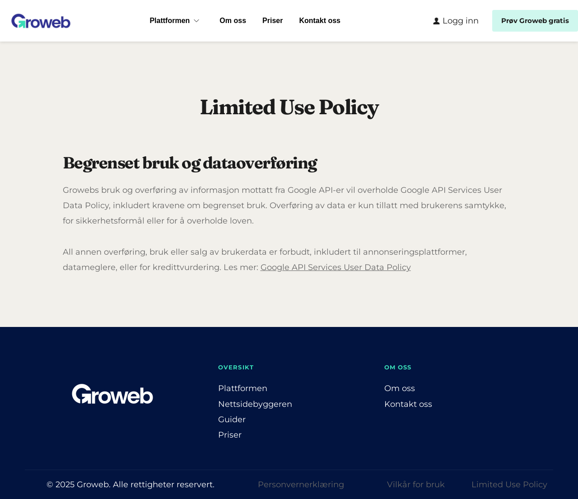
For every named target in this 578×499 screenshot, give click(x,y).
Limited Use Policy (509, 485)
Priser (230, 435)
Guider (232, 419)
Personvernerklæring (301, 485)
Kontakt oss (408, 404)
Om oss (399, 388)
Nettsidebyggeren (255, 404)
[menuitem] (176, 21)
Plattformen (242, 388)
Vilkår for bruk (416, 485)
